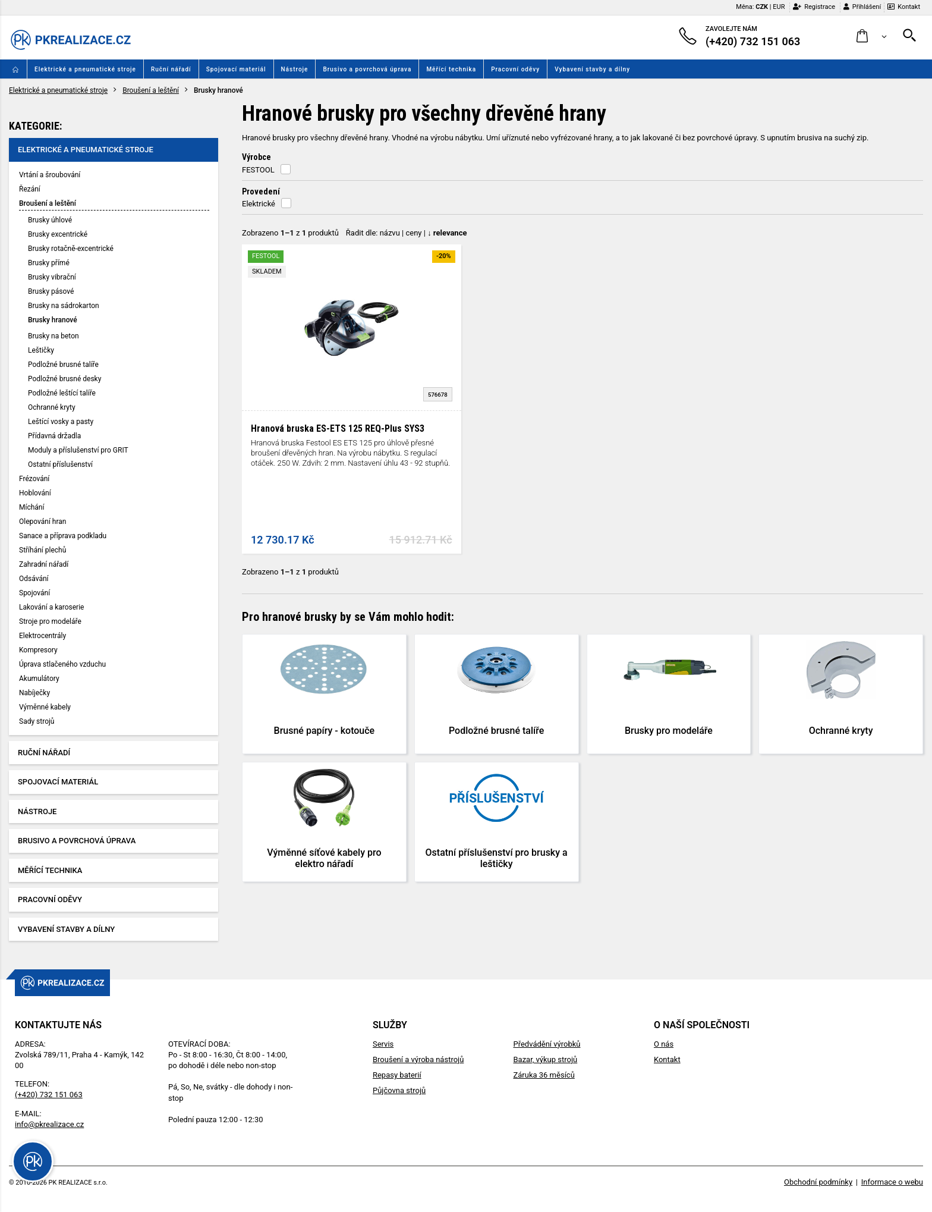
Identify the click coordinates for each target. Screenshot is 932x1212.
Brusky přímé (49, 263)
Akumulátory (39, 678)
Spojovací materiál (236, 69)
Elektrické (258, 203)
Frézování (34, 479)
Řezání (29, 189)
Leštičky (41, 350)
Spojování (34, 593)
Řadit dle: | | (406, 232)
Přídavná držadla (54, 436)
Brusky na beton (53, 336)
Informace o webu (892, 1182)
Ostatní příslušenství (60, 464)
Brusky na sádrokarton (63, 306)
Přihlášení (862, 7)
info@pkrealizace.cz (49, 1124)
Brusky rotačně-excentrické (71, 248)
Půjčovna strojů (399, 1090)
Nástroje (294, 69)
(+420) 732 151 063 (49, 1094)
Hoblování (35, 493)
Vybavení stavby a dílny (592, 69)
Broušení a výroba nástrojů (418, 1059)
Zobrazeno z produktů (290, 232)
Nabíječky (34, 693)
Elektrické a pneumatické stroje (85, 69)
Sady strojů (36, 721)
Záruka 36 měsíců (543, 1074)
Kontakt (903, 7)
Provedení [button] (261, 191)
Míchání (31, 507)
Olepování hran (42, 521)
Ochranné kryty (51, 407)
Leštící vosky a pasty (60, 421)
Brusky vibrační (52, 277)
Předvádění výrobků (546, 1044)
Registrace (814, 7)
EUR (779, 7)
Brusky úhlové (50, 220)
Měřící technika (451, 69)
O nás (663, 1044)
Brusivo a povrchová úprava (367, 69)
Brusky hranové (52, 320)
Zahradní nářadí (43, 564)
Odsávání (34, 578)
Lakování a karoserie (51, 607)
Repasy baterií (397, 1074)
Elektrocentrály (42, 636)
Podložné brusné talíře (63, 364)
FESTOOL (258, 169)
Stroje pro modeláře (50, 621)
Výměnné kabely (45, 707)
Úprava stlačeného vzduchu (62, 664)
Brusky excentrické (57, 234)
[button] (872, 36)
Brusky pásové (51, 291)
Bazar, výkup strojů (545, 1059)
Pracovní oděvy (515, 69)
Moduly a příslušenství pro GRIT (78, 450)
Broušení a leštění (150, 90)
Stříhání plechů (42, 550)
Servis (383, 1044)
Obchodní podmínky (818, 1182)
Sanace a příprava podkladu (62, 536)
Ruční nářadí (171, 69)
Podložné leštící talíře (62, 393)
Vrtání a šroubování (49, 175)
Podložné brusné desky (64, 379)
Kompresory (38, 650)
